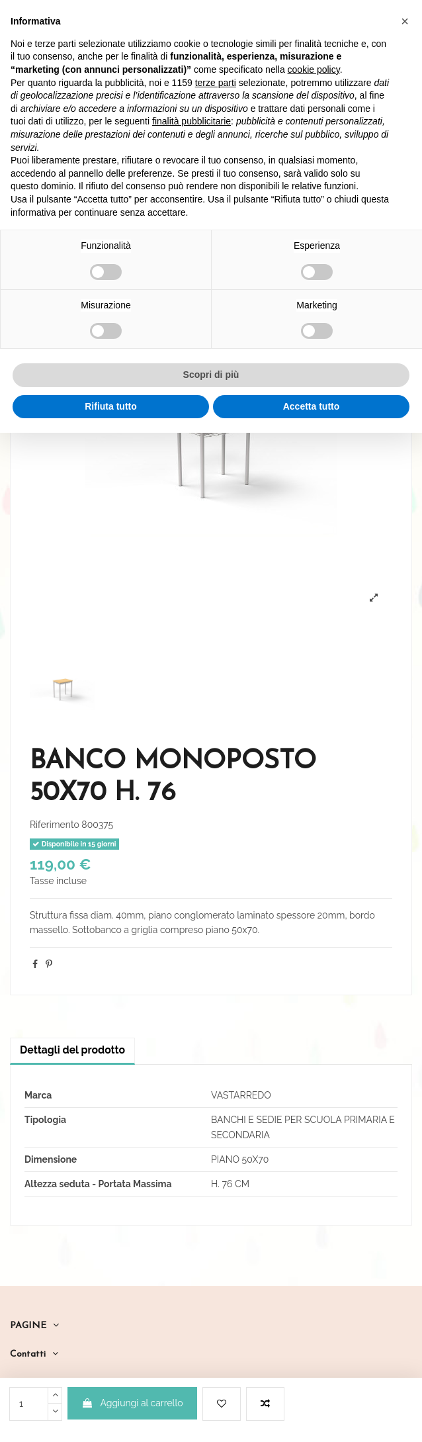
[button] (404, 21)
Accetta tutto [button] (311, 406)
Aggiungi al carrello (132, 1403)
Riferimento (54, 824)
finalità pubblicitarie (191, 121)
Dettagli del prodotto (72, 1050)
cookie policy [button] (314, 69)
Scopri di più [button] (211, 374)
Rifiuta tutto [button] (111, 406)
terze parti (215, 82)
